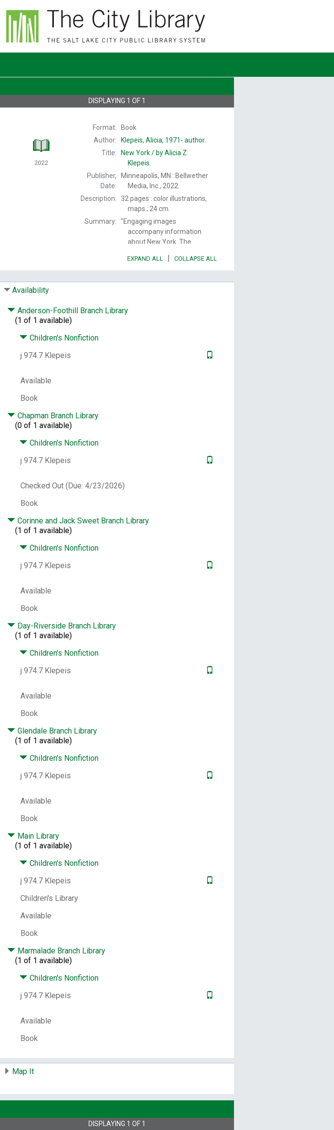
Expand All (145, 258)
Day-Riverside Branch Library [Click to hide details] (61, 625)
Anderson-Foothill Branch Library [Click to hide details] (67, 310)
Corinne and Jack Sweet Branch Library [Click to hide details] (78, 520)
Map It (23, 1071)
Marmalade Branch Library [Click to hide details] (56, 950)
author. (163, 140)
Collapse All (195, 258)
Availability (30, 290)
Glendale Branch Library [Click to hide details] (52, 730)
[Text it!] (208, 355)
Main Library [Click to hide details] (33, 836)
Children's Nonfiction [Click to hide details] (59, 337)
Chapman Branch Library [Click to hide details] (53, 415)
